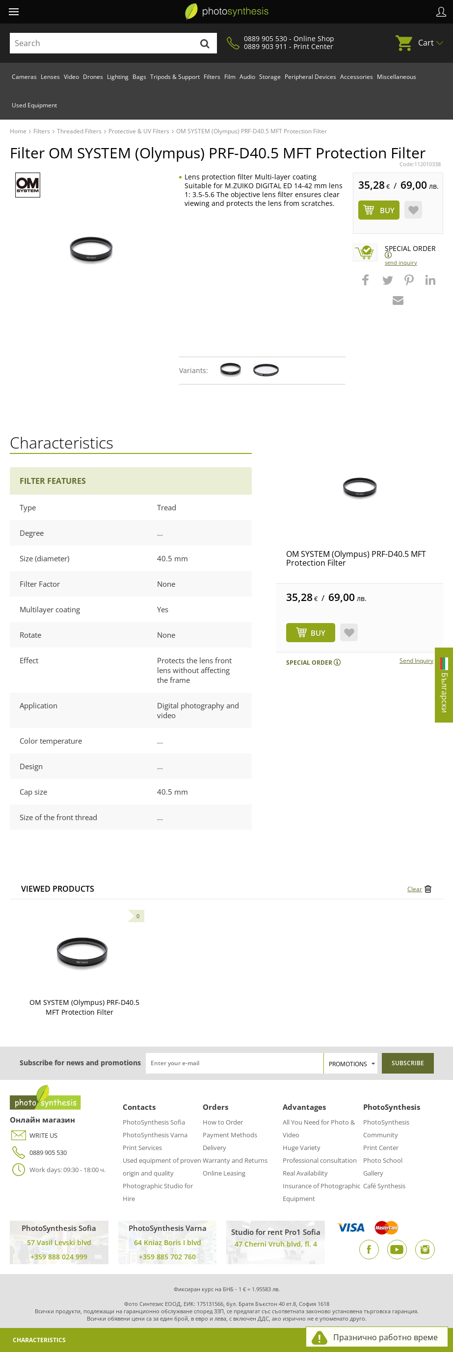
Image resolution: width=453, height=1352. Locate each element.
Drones (93, 77)
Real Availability (305, 1173)
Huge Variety (301, 1147)
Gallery (373, 1173)
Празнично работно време (385, 1337)
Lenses (50, 77)
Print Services (142, 1147)
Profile (441, 12)
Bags (139, 77)
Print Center (381, 1147)
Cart (426, 42)
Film (230, 77)
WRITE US (33, 1135)
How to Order (223, 1122)
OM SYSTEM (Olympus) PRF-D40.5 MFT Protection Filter (356, 558)
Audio (247, 77)
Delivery (214, 1147)
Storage (270, 77)
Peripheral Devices (310, 77)
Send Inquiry (401, 262)
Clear (414, 889)
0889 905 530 (38, 1152)
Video (71, 77)
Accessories (356, 77)
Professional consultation (320, 1160)
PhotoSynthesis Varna (155, 1134)
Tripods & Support (175, 77)
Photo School (382, 1160)
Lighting (118, 77)
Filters (212, 77)
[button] (366, 284)
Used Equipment (34, 105)
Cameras (24, 77)
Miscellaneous (396, 77)
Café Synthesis (384, 1185)
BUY (318, 633)
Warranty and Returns (235, 1160)
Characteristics (39, 1340)
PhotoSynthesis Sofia (154, 1122)
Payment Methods (230, 1134)
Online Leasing (224, 1173)
